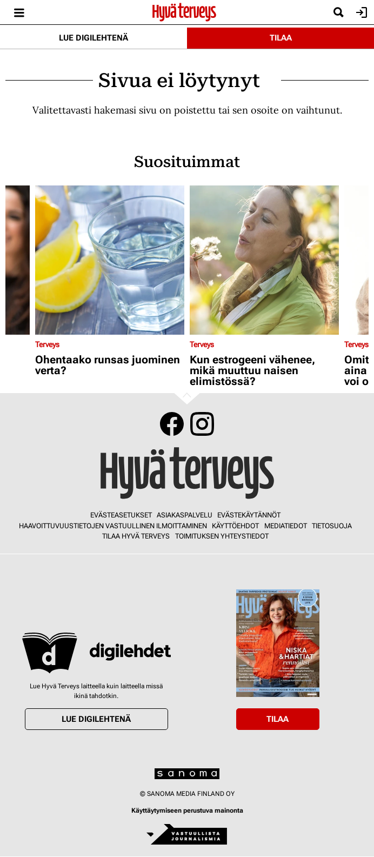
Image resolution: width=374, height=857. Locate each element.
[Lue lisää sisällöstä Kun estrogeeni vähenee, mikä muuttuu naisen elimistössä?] (264, 260)
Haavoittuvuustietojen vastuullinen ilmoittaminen (113, 526)
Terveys (47, 344)
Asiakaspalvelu (184, 515)
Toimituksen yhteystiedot (222, 536)
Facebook (172, 424)
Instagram (202, 424)
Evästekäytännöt (248, 515)
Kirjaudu (360, 12)
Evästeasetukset (121, 515)
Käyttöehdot (235, 526)
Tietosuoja (332, 526)
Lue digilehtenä (93, 38)
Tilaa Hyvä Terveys (136, 536)
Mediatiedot (285, 526)
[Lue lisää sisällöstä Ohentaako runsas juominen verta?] (109, 260)
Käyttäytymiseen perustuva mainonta (187, 810)
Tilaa (281, 38)
